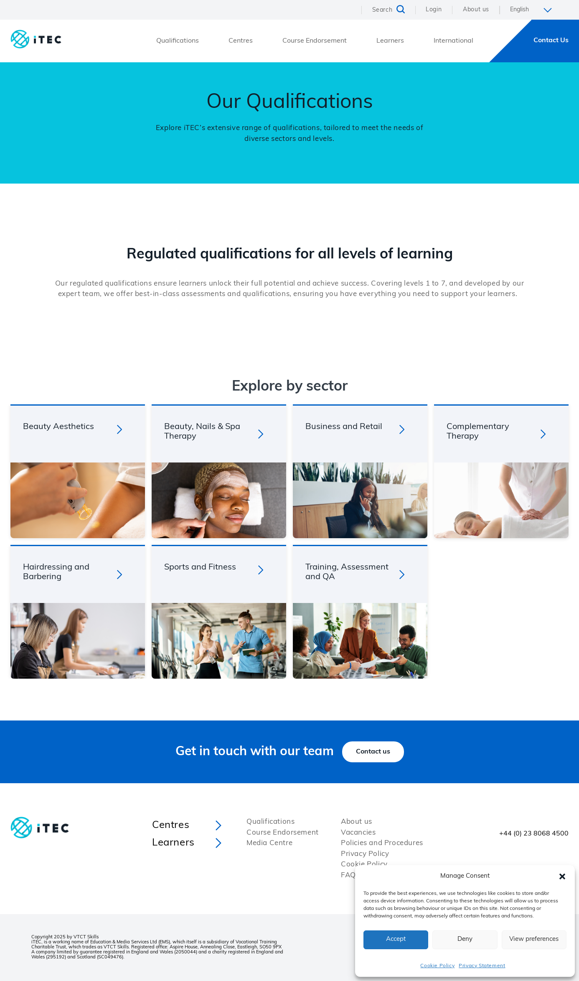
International (453, 41)
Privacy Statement (482, 965)
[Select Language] (534, 10)
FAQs (350, 875)
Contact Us (551, 40)
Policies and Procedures (382, 843)
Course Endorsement (314, 41)
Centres (241, 41)
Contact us (373, 752)
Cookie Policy (437, 965)
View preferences (534, 939)
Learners (390, 41)
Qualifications (177, 41)
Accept (396, 939)
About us (476, 10)
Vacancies (358, 832)
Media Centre (269, 843)
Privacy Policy (365, 854)
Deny (464, 939)
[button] (562, 876)
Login (434, 10)
